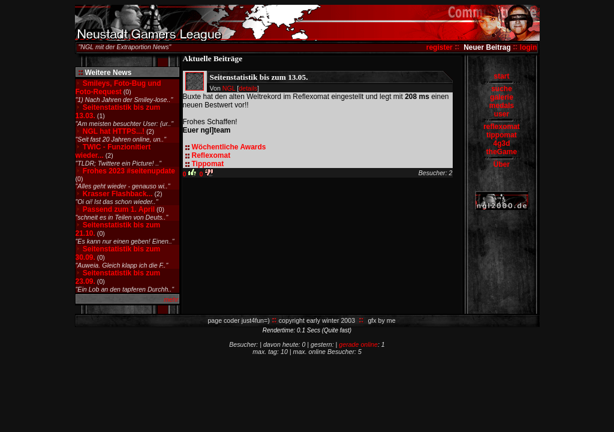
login (528, 47)
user (501, 114)
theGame (501, 152)
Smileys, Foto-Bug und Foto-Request (118, 87)
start (501, 76)
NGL (229, 88)
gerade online (358, 344)
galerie (501, 97)
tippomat (501, 135)
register (439, 47)
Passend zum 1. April (119, 209)
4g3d (501, 143)
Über (501, 164)
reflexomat (501, 126)
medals (501, 105)
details (248, 88)
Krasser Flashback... (118, 194)
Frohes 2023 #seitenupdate (129, 171)
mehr (171, 299)
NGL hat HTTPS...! (114, 131)
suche (501, 89)
